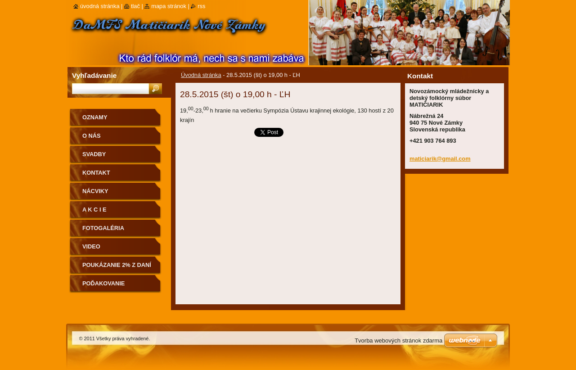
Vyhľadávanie (94, 75)
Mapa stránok (168, 6)
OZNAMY (94, 117)
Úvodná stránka (201, 75)
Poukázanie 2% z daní (116, 265)
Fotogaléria (103, 228)
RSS (201, 6)
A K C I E (94, 209)
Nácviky (95, 191)
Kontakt (96, 172)
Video (91, 246)
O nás (91, 135)
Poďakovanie (103, 283)
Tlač (135, 6)
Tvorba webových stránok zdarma (398, 340)
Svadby (94, 154)
